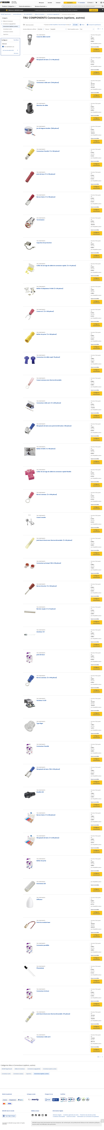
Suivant (102, 29)
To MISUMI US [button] (93, 10)
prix (70, 24)
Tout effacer (16, 40)
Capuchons (5, 34)
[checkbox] (10, 47)
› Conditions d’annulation (59, 1116)
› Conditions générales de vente (70, 1115)
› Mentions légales (57, 1115)
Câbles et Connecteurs (39, 14)
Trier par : (47, 29)
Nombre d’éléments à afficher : (30, 29)
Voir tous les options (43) (8, 50)
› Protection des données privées (88, 1115)
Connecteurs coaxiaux (8, 31)
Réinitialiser (16, 53)
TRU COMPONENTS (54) (9, 46)
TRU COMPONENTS (28, 14)
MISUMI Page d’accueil (6, 14)
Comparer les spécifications (95, 24)
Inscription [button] (70, 2)
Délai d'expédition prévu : (73, 29)
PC (55, 1100)
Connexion (81, 2)
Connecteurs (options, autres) (10, 26)
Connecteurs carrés (7, 29)
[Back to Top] (102, 1121)
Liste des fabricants (17, 14)
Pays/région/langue (10, 1116)
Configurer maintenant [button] (96, 50)
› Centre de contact (71, 1116)
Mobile (48, 1100)
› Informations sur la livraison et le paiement (88, 1116)
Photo (83, 24)
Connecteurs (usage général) (53, 14)
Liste (76, 24)
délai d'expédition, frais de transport (58, 24)
